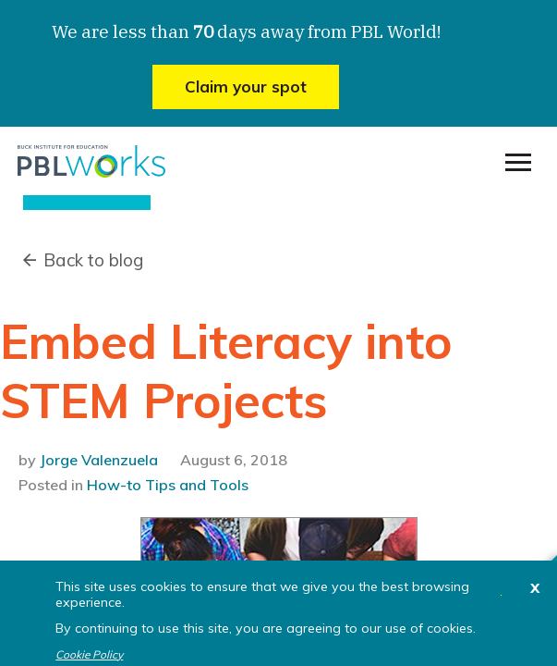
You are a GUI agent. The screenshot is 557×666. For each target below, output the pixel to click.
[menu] (518, 163)
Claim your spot (246, 86)
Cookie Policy (89, 654)
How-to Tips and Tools (167, 484)
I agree (501, 595)
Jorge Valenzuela (99, 459)
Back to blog (93, 260)
